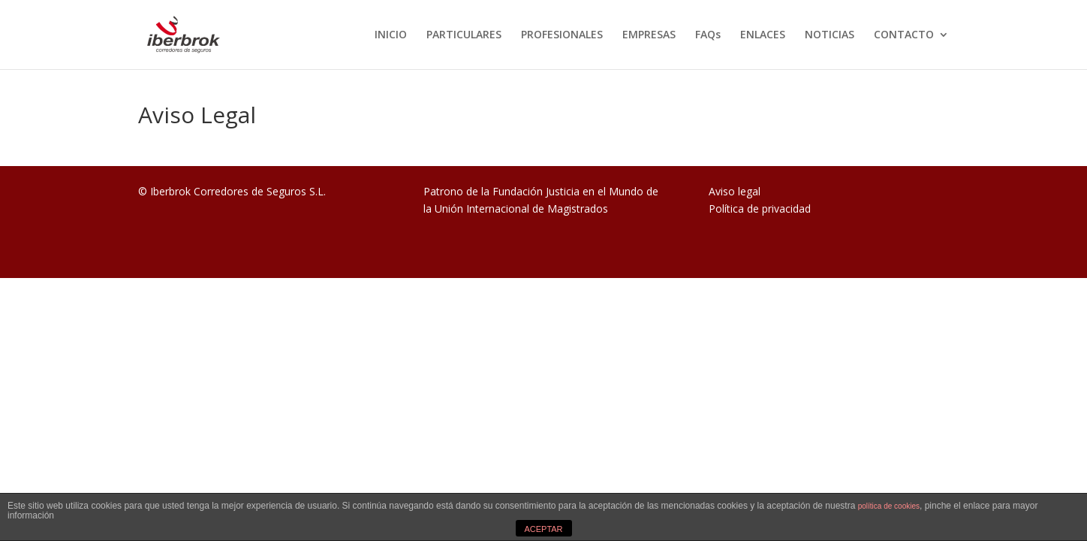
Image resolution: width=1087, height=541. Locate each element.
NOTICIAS (829, 35)
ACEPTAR (543, 528)
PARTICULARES (463, 35)
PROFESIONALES (562, 35)
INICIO (391, 35)
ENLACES (762, 35)
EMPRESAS (649, 35)
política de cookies (889, 506)
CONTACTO (904, 35)
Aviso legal (734, 191)
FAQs (708, 35)
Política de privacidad (760, 208)
